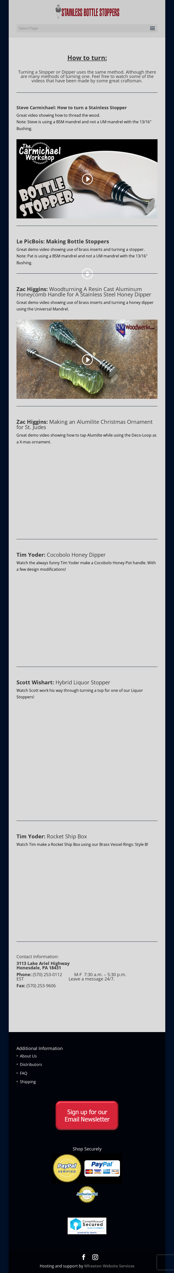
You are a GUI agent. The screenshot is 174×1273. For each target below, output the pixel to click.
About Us (28, 1056)
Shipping (28, 1081)
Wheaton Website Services (109, 1266)
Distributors (31, 1064)
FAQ (23, 1073)
